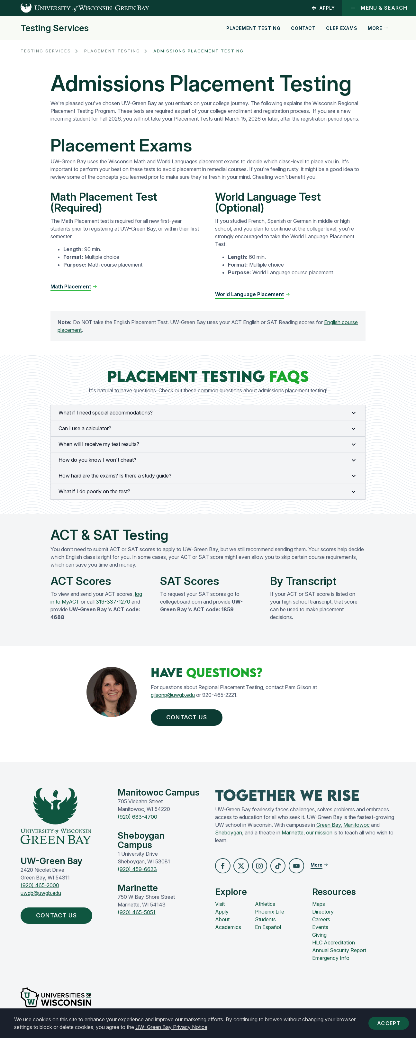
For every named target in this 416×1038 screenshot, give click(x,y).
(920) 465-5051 (136, 914)
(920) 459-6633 (137, 871)
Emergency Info (330, 961)
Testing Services (55, 28)
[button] (223, 868)
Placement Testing (253, 28)
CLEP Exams (341, 28)
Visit (220, 907)
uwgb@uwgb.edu (41, 895)
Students (265, 922)
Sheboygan (228, 835)
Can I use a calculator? (208, 428)
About (222, 922)
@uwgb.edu (181, 695)
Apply (323, 8)
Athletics (265, 907)
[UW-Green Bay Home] (74, 8)
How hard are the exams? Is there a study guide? (208, 476)
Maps (318, 907)
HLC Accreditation (333, 945)
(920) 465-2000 (40, 887)
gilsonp (159, 695)
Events (320, 930)
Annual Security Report (339, 953)
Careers (321, 922)
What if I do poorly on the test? (208, 492)
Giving (319, 937)
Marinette (292, 835)
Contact (303, 28)
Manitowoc (356, 827)
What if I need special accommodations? (208, 413)
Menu (378, 8)
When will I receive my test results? (208, 444)
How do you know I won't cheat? (208, 460)
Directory (323, 914)
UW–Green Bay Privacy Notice (171, 1027)
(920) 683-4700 (137, 819)
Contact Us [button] (191, 718)
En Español (268, 930)
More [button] (378, 28)
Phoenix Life (269, 914)
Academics (228, 930)
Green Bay (328, 827)
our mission (319, 835)
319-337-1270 (113, 601)
